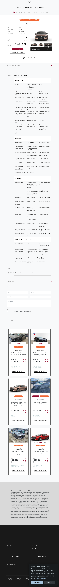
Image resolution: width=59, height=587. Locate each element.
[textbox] (17, 292)
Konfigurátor (44, 12)
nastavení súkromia (41, 578)
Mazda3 (9, 542)
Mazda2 (9, 538)
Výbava (9, 71)
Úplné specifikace (13, 65)
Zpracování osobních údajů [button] (19, 309)
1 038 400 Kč (21, 43)
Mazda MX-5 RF (11, 564)
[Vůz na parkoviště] (24, 58)
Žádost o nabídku (13, 287)
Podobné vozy (12, 326)
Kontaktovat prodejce (30, 287)
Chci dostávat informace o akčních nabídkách (23, 311)
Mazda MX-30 (34, 548)
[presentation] (17, 316)
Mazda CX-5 (33, 545)
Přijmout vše (37, 582)
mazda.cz (30, 272)
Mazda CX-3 (33, 542)
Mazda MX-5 (10, 561)
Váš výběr (19, 12)
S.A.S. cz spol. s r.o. (36, 48)
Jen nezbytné (49, 582)
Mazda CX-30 (34, 538)
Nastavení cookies (28, 579)
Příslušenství (19, 71)
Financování (11, 281)
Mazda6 (9, 545)
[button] (7, 309)
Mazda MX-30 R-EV (35, 552)
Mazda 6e (18, 350)
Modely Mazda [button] (32, 12)
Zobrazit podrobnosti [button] (18, 371)
